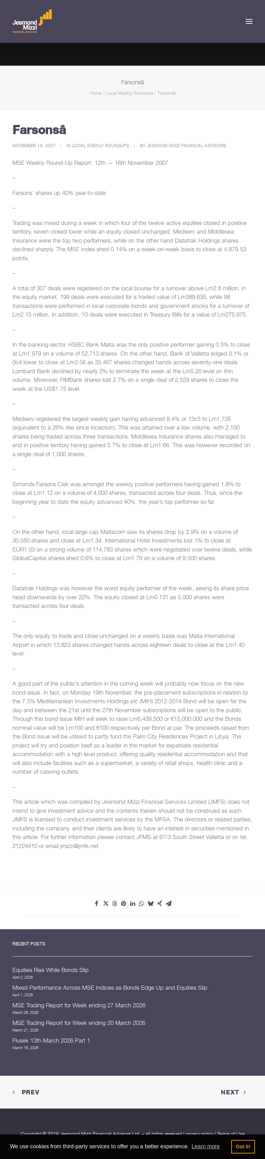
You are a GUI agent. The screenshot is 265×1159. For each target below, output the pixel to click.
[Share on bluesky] (150, 903)
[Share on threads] (114, 903)
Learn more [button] (206, 1146)
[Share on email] (168, 903)
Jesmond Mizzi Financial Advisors (187, 145)
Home (95, 93)
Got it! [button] (243, 1146)
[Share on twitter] (105, 903)
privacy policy (199, 1134)
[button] (249, 21)
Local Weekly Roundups (129, 93)
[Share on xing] (159, 903)
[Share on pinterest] (123, 903)
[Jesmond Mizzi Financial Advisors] (32, 21)
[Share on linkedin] (132, 903)
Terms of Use (231, 1134)
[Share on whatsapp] (141, 903)
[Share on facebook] (96, 903)
